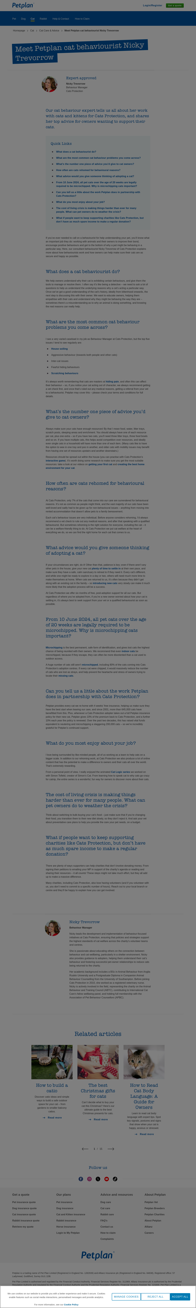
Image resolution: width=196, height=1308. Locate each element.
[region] (98, 1297)
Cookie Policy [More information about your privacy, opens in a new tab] (71, 1304)
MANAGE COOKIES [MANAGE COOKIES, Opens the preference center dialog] (126, 1296)
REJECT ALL (156, 1296)
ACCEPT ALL (180, 1296)
